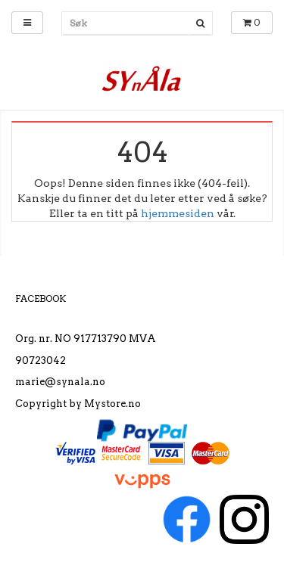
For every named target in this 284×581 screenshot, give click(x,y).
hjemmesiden (177, 213)
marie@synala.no (60, 381)
